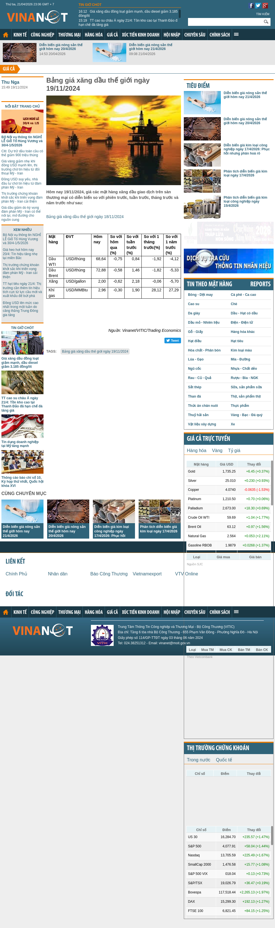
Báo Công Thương (109, 573)
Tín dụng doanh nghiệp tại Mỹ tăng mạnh (20, 444)
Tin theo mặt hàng (209, 284)
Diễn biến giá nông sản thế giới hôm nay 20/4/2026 (60, 47)
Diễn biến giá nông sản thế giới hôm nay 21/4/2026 (150, 47)
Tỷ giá (234, 450)
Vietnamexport (147, 573)
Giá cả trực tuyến (208, 439)
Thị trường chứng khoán (218, 748)
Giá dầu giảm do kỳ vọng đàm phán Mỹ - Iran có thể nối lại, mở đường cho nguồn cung (21, 214)
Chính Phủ (16, 573)
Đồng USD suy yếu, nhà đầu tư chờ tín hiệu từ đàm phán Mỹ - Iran (21, 183)
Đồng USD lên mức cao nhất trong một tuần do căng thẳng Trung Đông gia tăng (20, 309)
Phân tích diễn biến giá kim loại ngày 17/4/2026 (245, 173)
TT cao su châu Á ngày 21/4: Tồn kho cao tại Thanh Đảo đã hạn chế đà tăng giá (129, 22)
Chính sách (220, 35)
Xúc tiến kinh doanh (140, 35)
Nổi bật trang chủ (22, 106)
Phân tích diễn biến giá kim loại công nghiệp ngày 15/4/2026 (245, 202)
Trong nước (198, 759)
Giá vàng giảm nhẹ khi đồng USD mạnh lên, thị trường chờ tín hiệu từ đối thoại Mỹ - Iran (20, 167)
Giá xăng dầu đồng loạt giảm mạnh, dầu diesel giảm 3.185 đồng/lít (128, 13)
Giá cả (112, 35)
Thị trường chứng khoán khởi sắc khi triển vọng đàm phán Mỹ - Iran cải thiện (22, 198)
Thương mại (69, 35)
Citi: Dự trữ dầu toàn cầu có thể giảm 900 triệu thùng (22, 153)
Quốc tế (224, 759)
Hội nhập (172, 35)
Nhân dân (57, 573)
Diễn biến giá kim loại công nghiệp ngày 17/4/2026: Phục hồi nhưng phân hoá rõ (247, 149)
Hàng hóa (94, 35)
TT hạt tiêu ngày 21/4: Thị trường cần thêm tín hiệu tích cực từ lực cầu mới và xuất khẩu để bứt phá (22, 290)
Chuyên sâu (194, 35)
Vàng (217, 450)
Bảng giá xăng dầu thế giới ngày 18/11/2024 (85, 216)
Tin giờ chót (90, 5)
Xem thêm (236, 34)
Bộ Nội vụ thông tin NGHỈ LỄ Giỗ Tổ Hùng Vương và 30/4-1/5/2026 (22, 141)
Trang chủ (5, 34)
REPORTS (260, 284)
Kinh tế (20, 35)
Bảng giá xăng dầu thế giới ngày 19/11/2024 (95, 351)
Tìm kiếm (262, 14)
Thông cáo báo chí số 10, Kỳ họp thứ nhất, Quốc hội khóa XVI (22, 482)
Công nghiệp (42, 35)
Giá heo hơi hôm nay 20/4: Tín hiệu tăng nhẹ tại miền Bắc (20, 254)
